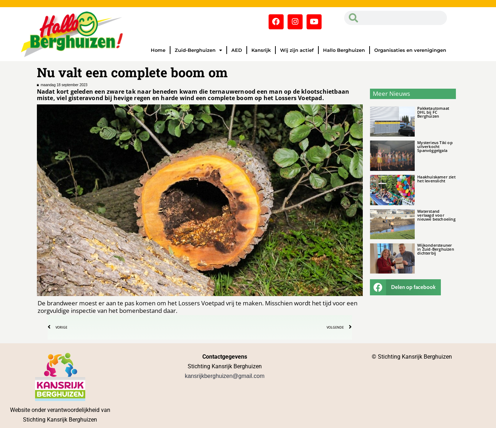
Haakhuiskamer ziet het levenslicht (436, 178)
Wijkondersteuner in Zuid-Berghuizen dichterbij (435, 249)
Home (158, 50)
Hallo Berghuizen (344, 50)
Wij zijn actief (297, 50)
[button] (405, 287)
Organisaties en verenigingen (410, 50)
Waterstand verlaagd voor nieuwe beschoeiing (436, 215)
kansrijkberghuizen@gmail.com (225, 376)
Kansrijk (261, 50)
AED (236, 50)
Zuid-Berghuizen (198, 50)
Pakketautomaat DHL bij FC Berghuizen (433, 112)
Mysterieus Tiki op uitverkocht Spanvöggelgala (435, 146)
